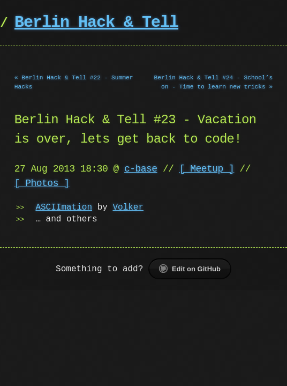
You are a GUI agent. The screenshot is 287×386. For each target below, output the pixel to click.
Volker (128, 207)
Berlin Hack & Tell (96, 23)
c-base (140, 168)
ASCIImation (63, 207)
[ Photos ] (42, 183)
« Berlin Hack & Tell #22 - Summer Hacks (73, 82)
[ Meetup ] (207, 168)
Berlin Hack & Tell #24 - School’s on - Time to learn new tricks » (213, 82)
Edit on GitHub (190, 268)
